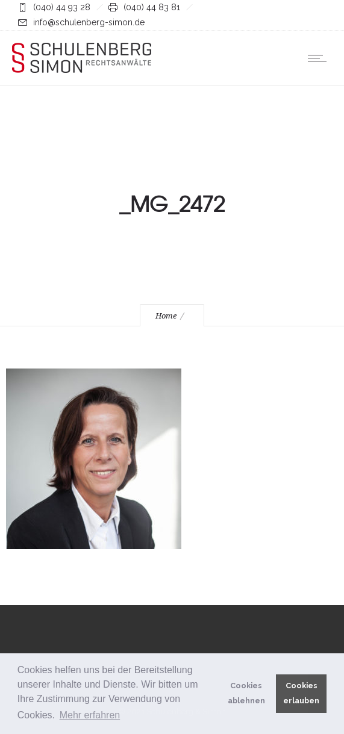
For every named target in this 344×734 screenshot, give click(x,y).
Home (166, 315)
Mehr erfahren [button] (90, 715)
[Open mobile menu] (320, 58)
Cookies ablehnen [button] (246, 693)
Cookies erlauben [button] (301, 693)
